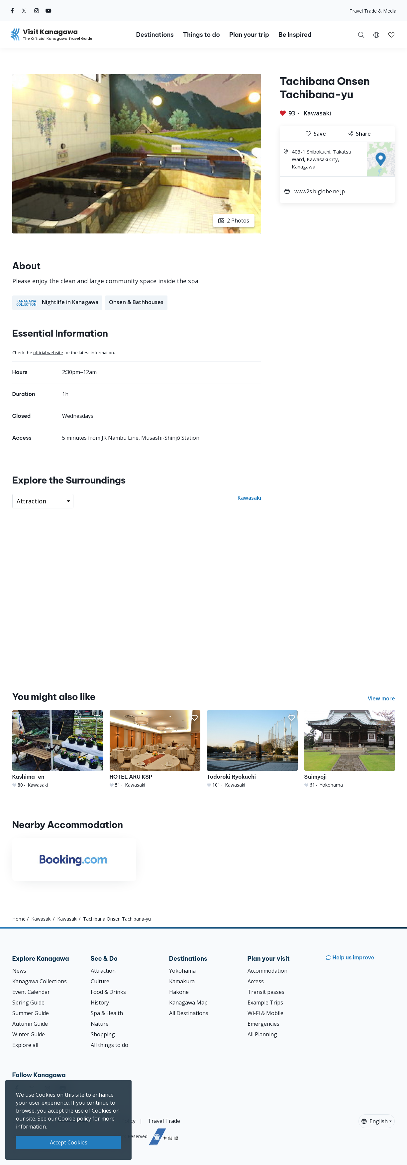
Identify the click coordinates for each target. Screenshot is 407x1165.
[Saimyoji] (349, 749)
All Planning (262, 1034)
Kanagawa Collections (39, 981)
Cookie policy (74, 1118)
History (100, 1002)
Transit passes (266, 992)
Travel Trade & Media (373, 11)
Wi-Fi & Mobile (265, 1013)
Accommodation (267, 970)
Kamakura (182, 981)
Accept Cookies (68, 1142)
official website (48, 353)
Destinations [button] (154, 34)
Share (360, 133)
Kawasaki (317, 113)
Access (256, 981)
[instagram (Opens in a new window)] (36, 11)
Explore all (25, 1045)
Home (19, 919)
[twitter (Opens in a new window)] (24, 11)
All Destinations (188, 1013)
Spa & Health (107, 1013)
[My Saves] (391, 34)
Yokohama (182, 970)
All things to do (109, 1045)
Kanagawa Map (188, 1002)
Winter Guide (28, 1034)
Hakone (179, 992)
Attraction (103, 970)
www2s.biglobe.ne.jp (319, 191)
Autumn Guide (30, 1023)
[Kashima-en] (57, 749)
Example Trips (265, 1002)
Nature (100, 1023)
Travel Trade (164, 1121)
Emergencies (263, 1023)
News (19, 970)
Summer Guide (30, 1013)
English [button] (374, 1121)
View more (381, 698)
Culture (100, 981)
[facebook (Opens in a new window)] (12, 11)
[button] (376, 34)
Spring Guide (28, 1002)
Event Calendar (31, 992)
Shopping (103, 1034)
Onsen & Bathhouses (136, 302)
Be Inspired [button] (295, 34)
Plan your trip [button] (249, 34)
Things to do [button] (201, 34)
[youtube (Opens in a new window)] (48, 11)
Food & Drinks (108, 992)
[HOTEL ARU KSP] (155, 749)
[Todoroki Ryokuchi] (252, 749)
